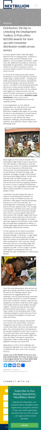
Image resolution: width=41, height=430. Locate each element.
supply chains (24, 371)
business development (13, 371)
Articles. (7, 23)
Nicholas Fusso (32, 357)
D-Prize (20, 105)
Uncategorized (16, 369)
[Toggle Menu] (36, 5)
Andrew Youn (8, 355)
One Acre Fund (30, 355)
